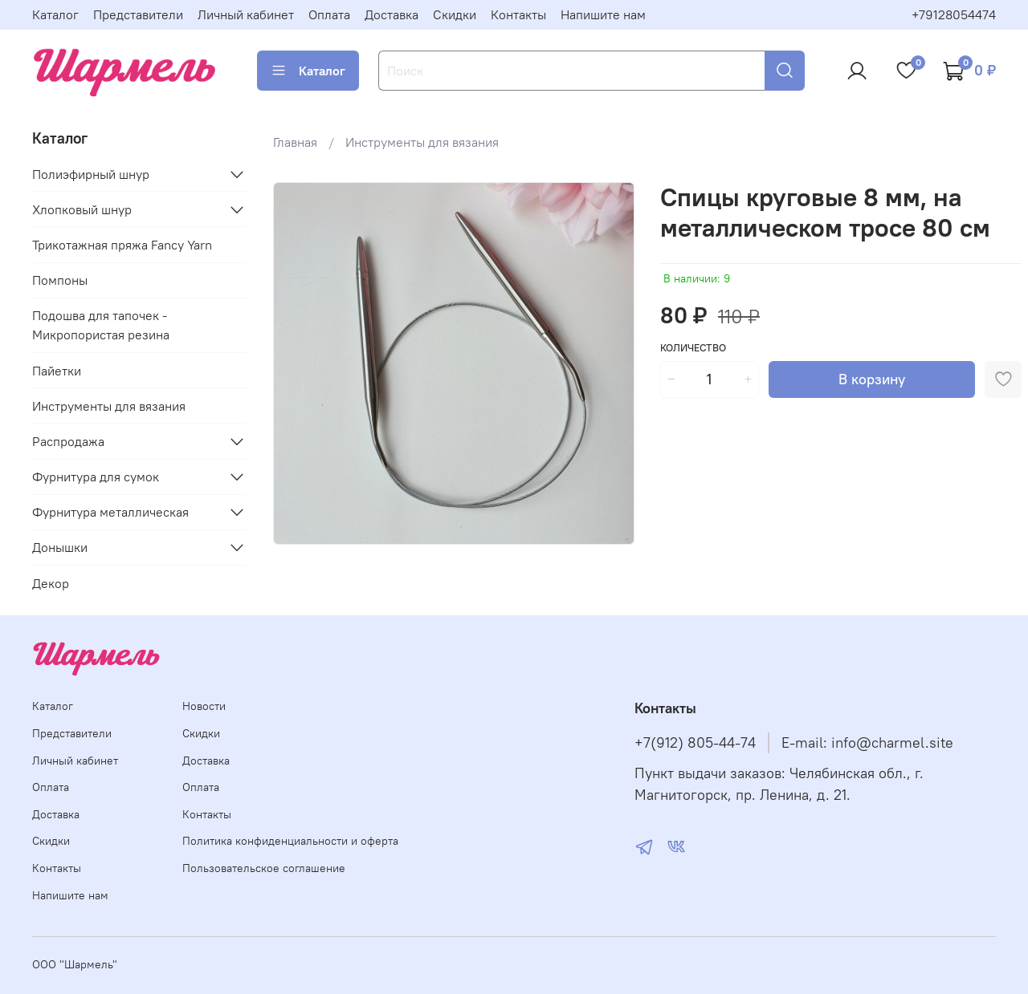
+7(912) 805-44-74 (695, 743)
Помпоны (60, 280)
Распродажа (68, 441)
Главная (295, 142)
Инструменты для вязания (422, 142)
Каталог (55, 14)
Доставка (391, 14)
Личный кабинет (246, 14)
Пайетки (56, 371)
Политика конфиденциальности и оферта (290, 841)
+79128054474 (954, 14)
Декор (50, 583)
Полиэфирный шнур (90, 174)
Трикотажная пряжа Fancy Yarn (122, 245)
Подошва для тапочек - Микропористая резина (100, 325)
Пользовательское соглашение (263, 868)
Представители (138, 14)
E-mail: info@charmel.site (867, 743)
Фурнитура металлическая (110, 512)
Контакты (518, 14)
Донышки (60, 547)
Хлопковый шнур (82, 209)
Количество (693, 348)
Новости (204, 706)
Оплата (329, 14)
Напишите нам (603, 14)
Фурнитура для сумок (95, 477)
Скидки (454, 14)
